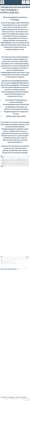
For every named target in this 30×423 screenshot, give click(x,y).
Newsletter (14, 372)
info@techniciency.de (6, 389)
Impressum (14, 370)
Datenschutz (14, 368)
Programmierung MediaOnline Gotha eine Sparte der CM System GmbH (17, 399)
